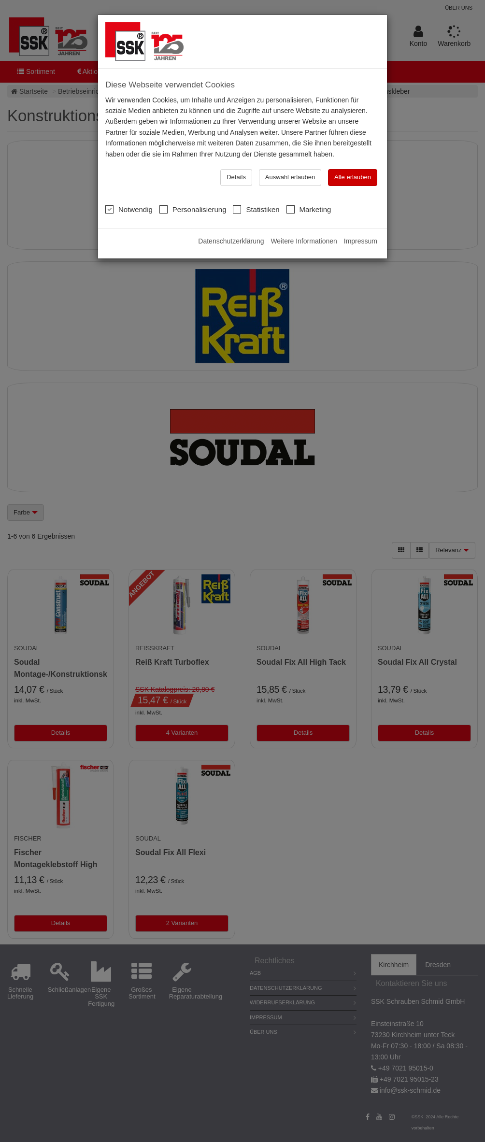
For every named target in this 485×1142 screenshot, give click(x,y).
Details (236, 177)
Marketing (308, 209)
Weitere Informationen (304, 241)
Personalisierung (193, 209)
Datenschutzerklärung (231, 241)
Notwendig (129, 209)
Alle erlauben (352, 177)
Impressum (360, 241)
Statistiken (256, 209)
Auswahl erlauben (290, 177)
